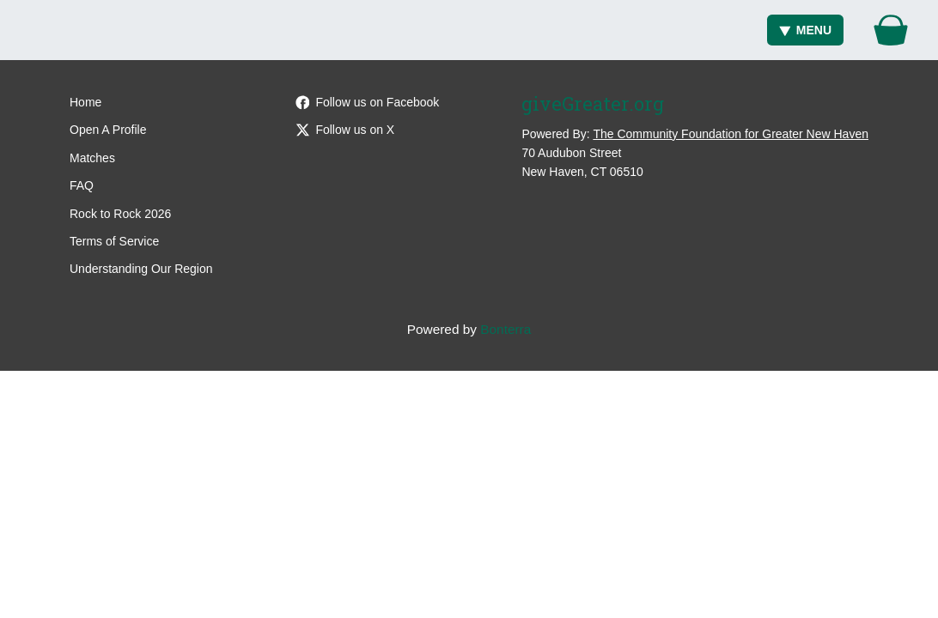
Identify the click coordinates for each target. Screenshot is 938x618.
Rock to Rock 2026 (120, 214)
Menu (805, 30)
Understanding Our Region (141, 269)
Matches (92, 158)
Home (85, 102)
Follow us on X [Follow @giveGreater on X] (345, 129)
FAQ (82, 185)
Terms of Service (114, 241)
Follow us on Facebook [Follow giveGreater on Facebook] (367, 102)
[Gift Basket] (891, 30)
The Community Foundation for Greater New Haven (730, 134)
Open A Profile (108, 129)
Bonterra (505, 329)
